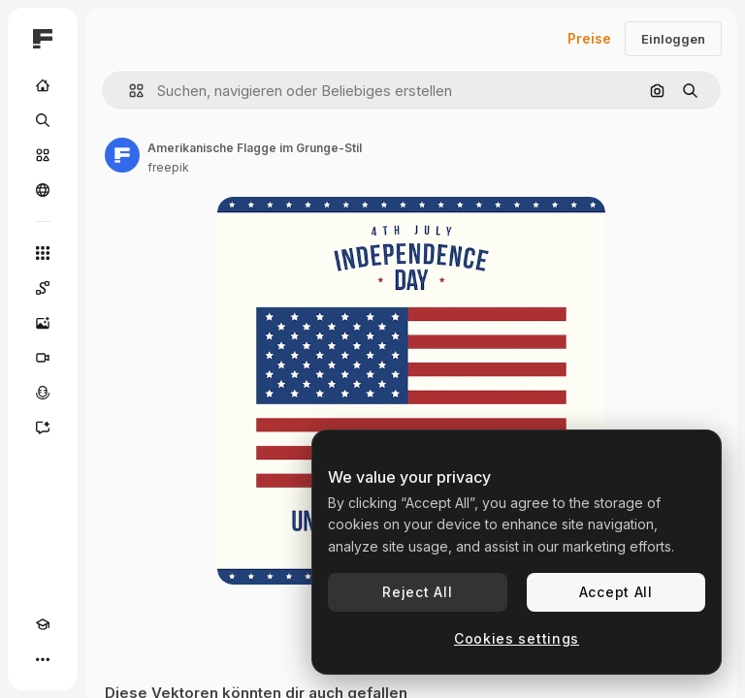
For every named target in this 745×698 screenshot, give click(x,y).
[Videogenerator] (42, 357)
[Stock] (42, 155)
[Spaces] (42, 287)
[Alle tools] (42, 253)
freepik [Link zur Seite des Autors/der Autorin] (168, 167)
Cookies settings (516, 638)
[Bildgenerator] (42, 322)
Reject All (417, 592)
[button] (128, 90)
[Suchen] (42, 120)
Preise (589, 38)
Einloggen (673, 39)
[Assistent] (42, 427)
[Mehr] (42, 659)
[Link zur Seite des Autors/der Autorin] (122, 155)
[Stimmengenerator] (42, 392)
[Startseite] (42, 85)
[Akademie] (42, 624)
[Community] (42, 190)
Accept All (616, 592)
